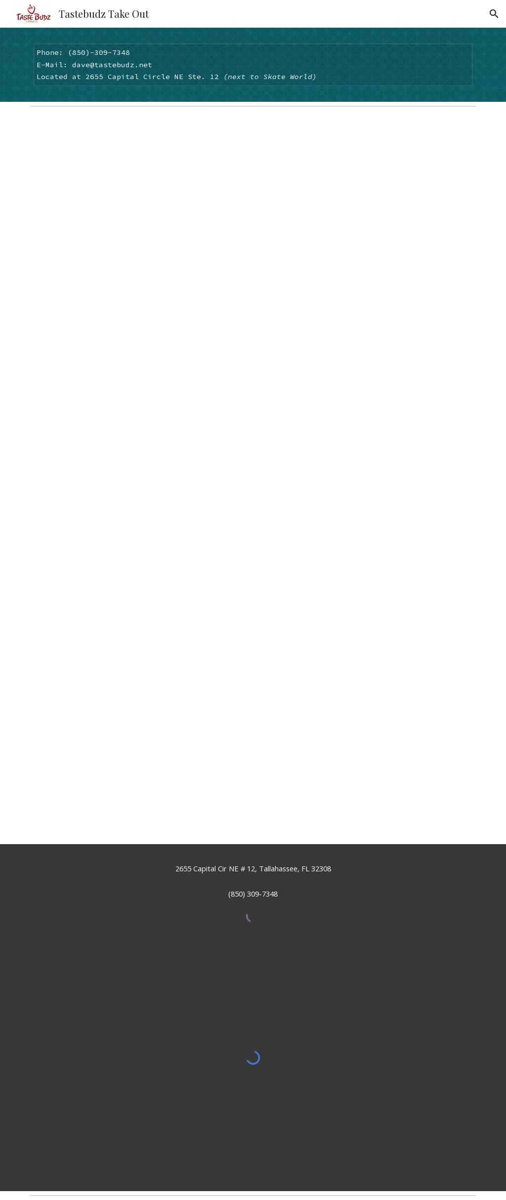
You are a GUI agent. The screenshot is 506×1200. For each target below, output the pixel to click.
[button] (494, 14)
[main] (253, 65)
